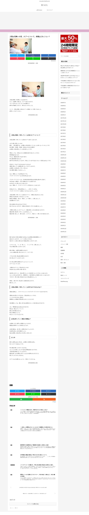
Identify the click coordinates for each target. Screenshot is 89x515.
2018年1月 (63, 114)
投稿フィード (64, 275)
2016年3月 (63, 182)
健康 (62, 247)
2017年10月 (63, 124)
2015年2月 (63, 222)
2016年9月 (63, 164)
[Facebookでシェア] (21, 55)
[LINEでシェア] (44, 55)
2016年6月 (63, 173)
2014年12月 (63, 228)
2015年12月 (63, 191)
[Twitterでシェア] (13, 55)
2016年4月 (63, 179)
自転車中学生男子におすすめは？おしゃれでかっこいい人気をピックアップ (70, 76)
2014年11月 (63, 231)
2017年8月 (63, 130)
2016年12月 (63, 154)
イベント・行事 (64, 244)
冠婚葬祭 (63, 250)
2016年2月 (63, 185)
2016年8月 (63, 167)
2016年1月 (63, 188)
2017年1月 (63, 151)
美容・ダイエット (65, 259)
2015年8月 (63, 204)
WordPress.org (64, 281)
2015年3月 (63, 219)
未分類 (62, 253)
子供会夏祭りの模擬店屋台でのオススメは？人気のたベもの (70, 86)
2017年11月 (63, 121)
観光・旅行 (63, 262)
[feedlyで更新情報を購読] (21, 396)
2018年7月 (63, 102)
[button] (52, 55)
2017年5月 (63, 139)
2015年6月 (63, 210)
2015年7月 (63, 207)
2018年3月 (63, 108)
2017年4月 (63, 142)
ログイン (63, 272)
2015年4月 (63, 216)
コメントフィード (65, 278)
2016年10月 (63, 161)
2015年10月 (63, 197)
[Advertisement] (44, 20)
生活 (62, 256)
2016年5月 (63, 176)
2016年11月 (63, 158)
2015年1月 (63, 225)
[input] (70, 56)
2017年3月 (63, 145)
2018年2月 (63, 111)
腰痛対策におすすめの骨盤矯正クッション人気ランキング (70, 71)
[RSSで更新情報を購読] (44, 396)
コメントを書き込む (33, 502)
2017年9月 (63, 127)
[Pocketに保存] (37, 55)
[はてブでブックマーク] (29, 55)
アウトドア (63, 241)
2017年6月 (63, 136)
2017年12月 (63, 118)
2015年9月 (63, 201)
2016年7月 (63, 170)
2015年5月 (63, 213)
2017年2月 (63, 148)
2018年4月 (63, 105)
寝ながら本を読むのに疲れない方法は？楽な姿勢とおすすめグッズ (70, 66)
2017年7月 (63, 133)
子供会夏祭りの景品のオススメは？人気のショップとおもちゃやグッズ (70, 81)
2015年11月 (63, 194)
